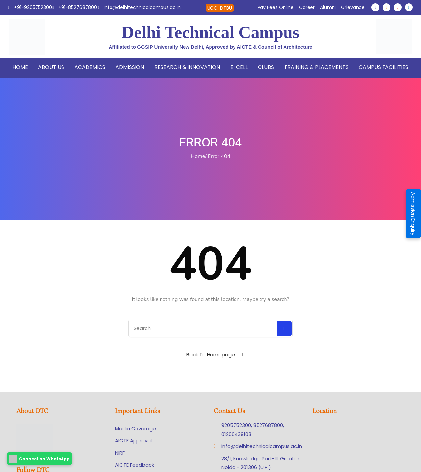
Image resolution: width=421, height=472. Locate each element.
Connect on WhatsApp (39, 459)
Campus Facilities (383, 67)
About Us (51, 67)
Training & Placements (316, 67)
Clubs (266, 67)
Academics (89, 67)
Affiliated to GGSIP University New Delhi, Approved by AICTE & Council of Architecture (210, 47)
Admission (129, 67)
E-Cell (239, 67)
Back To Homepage (210, 354)
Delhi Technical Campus (210, 32)
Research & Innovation (187, 67)
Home (20, 67)
